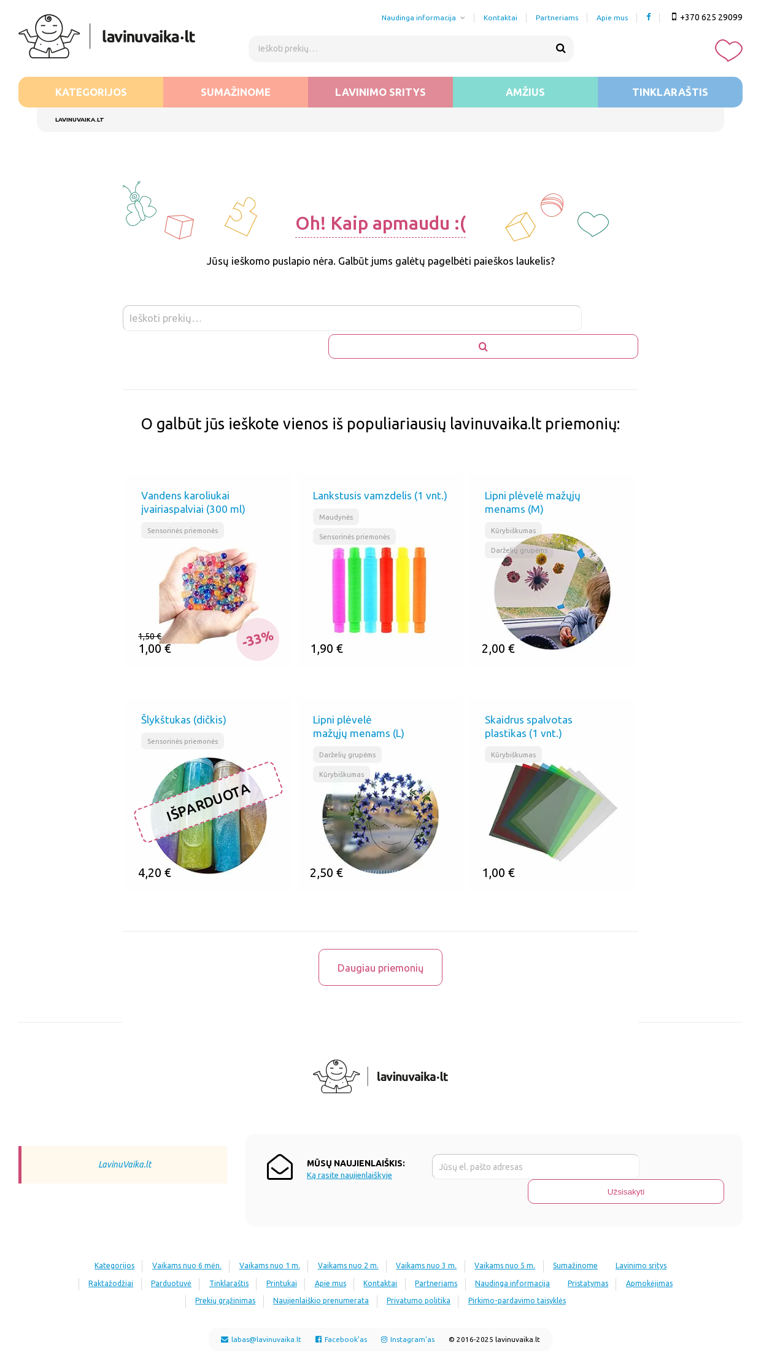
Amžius (525, 92)
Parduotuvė (254, 1244)
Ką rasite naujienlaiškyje (349, 1161)
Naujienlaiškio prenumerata (386, 1261)
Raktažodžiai (186, 1244)
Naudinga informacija (419, 17)
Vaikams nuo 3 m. (468, 1227)
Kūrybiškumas (514, 503)
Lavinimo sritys (380, 92)
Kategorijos (91, 92)
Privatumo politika (490, 1261)
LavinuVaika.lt (124, 1150)
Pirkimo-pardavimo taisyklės (595, 1261)
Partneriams (557, 17)
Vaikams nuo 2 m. (382, 1227)
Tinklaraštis (670, 92)
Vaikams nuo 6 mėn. (207, 1227)
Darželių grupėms (521, 523)
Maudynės (336, 489)
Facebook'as (341, 1300)
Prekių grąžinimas (284, 1261)
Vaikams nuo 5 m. (553, 1227)
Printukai (377, 1244)
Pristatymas (138, 1261)
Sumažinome (236, 92)
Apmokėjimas (206, 1261)
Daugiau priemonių (380, 947)
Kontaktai (500, 17)
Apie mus (612, 17)
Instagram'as (408, 1300)
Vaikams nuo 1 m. (297, 1227)
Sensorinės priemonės (185, 503)
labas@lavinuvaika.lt (261, 1300)
